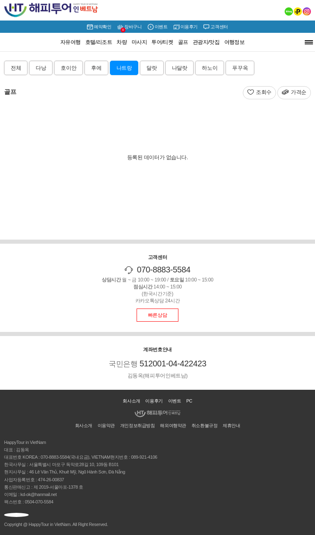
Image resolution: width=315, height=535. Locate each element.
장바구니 (129, 28)
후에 (96, 68)
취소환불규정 (205, 425)
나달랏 (179, 68)
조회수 (264, 92)
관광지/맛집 (206, 42)
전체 (16, 68)
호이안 (68, 68)
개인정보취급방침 (137, 425)
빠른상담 (157, 315)
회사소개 (131, 400)
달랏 (151, 68)
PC (189, 400)
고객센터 (215, 27)
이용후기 (185, 27)
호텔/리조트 (98, 42)
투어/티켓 (162, 42)
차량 (121, 42)
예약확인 (99, 27)
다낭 (41, 68)
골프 (183, 42)
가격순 (298, 92)
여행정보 (234, 42)
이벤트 (158, 27)
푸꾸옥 (240, 68)
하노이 (209, 68)
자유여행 (70, 42)
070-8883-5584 (164, 269)
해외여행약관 (173, 425)
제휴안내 (231, 425)
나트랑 (124, 68)
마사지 (139, 42)
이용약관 (106, 425)
